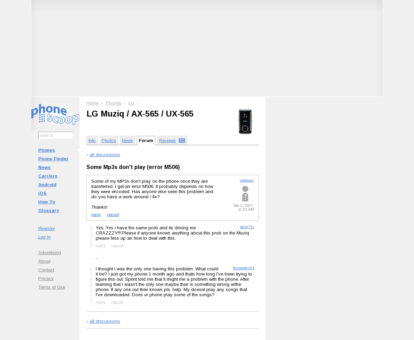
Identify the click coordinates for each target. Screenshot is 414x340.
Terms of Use (51, 287)
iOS (42, 193)
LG (131, 103)
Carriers (48, 176)
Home (92, 103)
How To (46, 201)
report (113, 214)
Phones (46, 150)
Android (47, 184)
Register (46, 228)
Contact (46, 269)
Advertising (49, 252)
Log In (44, 237)
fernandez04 (243, 268)
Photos (109, 140)
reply (96, 214)
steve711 (247, 227)
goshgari (247, 180)
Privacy (46, 278)
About (44, 261)
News (44, 167)
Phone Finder (53, 158)
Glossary (48, 210)
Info (92, 140)
